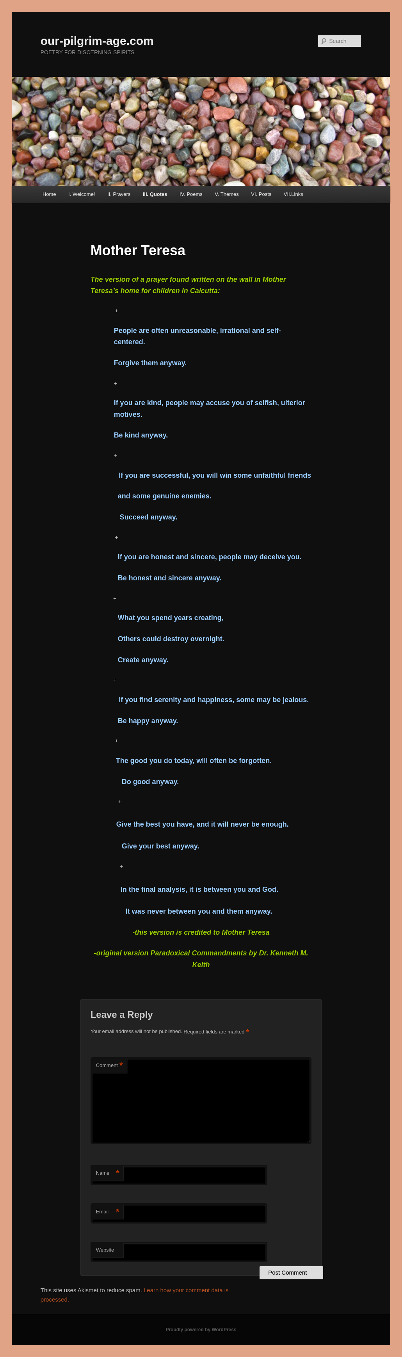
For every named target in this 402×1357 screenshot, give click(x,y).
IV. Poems (191, 194)
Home (49, 194)
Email (107, 1212)
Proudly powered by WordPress (200, 1329)
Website (105, 1250)
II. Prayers (118, 194)
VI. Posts (261, 194)
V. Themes (226, 194)
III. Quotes (155, 194)
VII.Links (293, 194)
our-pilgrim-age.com (97, 40)
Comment (109, 1065)
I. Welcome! (81, 194)
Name (107, 1173)
